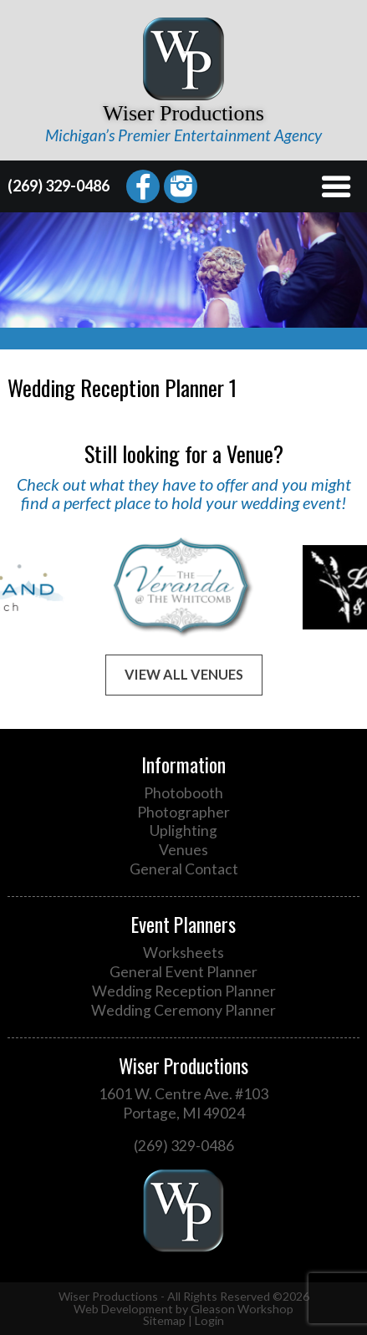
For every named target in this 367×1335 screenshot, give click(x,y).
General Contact (184, 869)
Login (209, 1320)
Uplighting (183, 830)
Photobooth (183, 793)
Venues (183, 850)
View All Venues (184, 674)
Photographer (183, 812)
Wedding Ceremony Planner (183, 1010)
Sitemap (164, 1320)
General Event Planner (183, 972)
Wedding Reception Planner (184, 991)
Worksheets (183, 952)
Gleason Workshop (242, 1309)
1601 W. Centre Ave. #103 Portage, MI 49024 (183, 1103)
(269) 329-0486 (59, 185)
